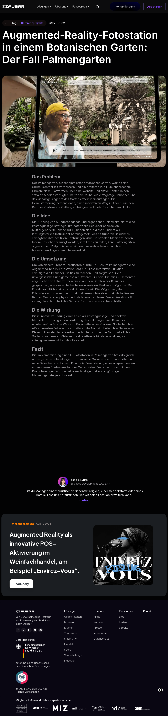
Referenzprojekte (32, 23)
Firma (97, 616)
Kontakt (84, 500)
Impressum (100, 633)
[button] (43, 6)
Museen (69, 622)
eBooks (123, 627)
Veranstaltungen (73, 655)
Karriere (98, 622)
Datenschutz (101, 638)
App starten (154, 6)
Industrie (69, 660)
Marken (68, 627)
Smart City (70, 638)
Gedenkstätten (73, 616)
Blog (121, 616)
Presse (98, 627)
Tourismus (70, 633)
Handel (68, 644)
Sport (67, 649)
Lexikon (123, 622)
